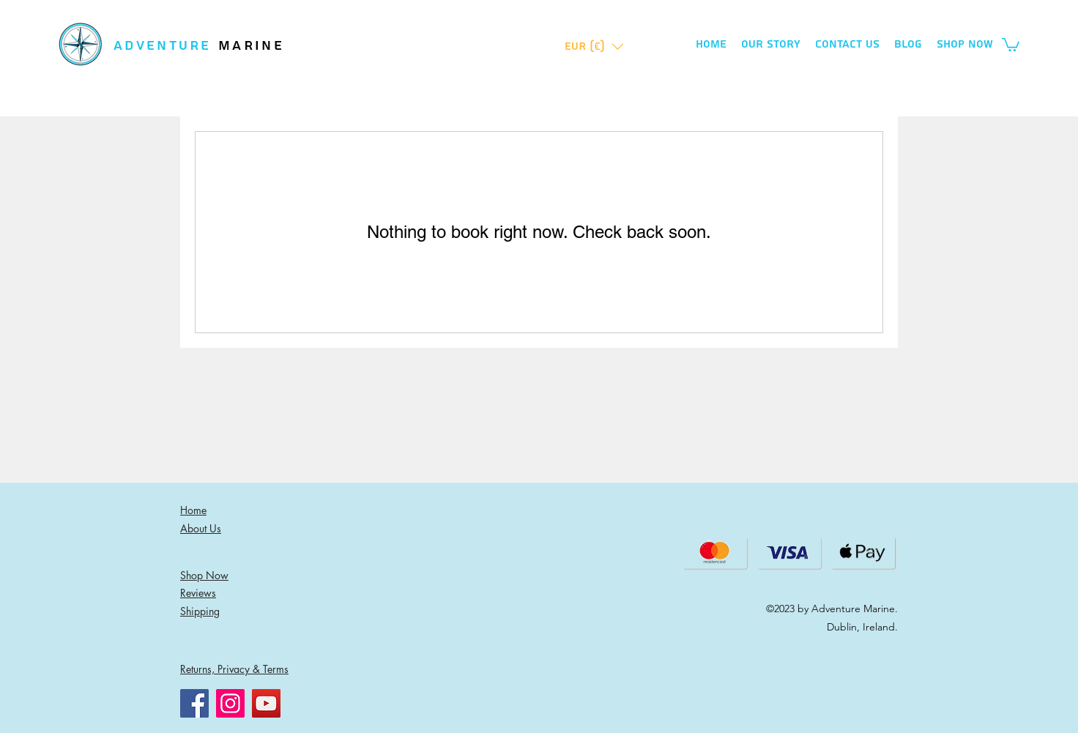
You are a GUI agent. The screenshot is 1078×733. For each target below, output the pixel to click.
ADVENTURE (166, 46)
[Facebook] (194, 703)
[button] (594, 46)
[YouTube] (266, 703)
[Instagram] (230, 703)
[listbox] (594, 46)
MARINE (251, 46)
